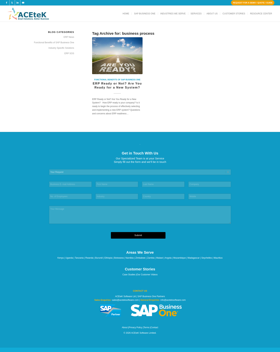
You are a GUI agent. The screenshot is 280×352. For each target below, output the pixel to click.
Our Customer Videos (147, 274)
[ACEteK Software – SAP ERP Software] (33, 14)
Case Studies (129, 274)
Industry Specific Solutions (61, 48)
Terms (146, 327)
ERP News (69, 37)
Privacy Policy (135, 327)
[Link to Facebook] (6, 2)
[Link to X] (12, 2)
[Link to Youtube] (23, 2)
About (124, 327)
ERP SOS (69, 53)
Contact (154, 327)
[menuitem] (125, 14)
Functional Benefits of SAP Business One (117, 80)
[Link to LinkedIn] (17, 2)
